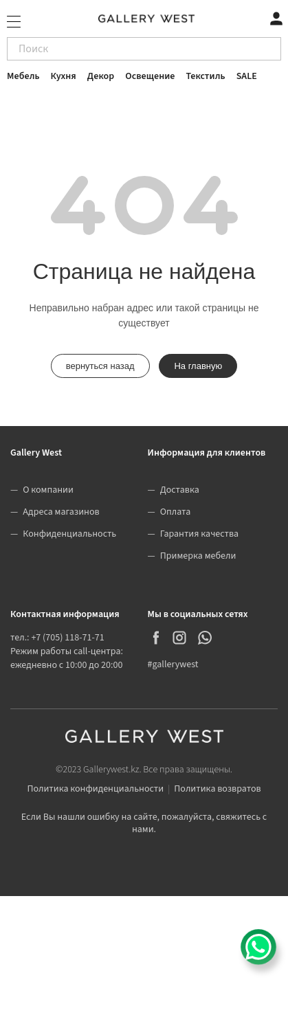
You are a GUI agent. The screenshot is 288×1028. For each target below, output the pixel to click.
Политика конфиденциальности (95, 789)
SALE (246, 76)
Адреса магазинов (61, 512)
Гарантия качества (199, 534)
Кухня (63, 76)
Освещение (150, 76)
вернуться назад (100, 366)
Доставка (179, 490)
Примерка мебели (198, 556)
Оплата (175, 512)
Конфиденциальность (69, 534)
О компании (48, 490)
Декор (100, 76)
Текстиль (205, 76)
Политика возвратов (217, 789)
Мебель (23, 76)
